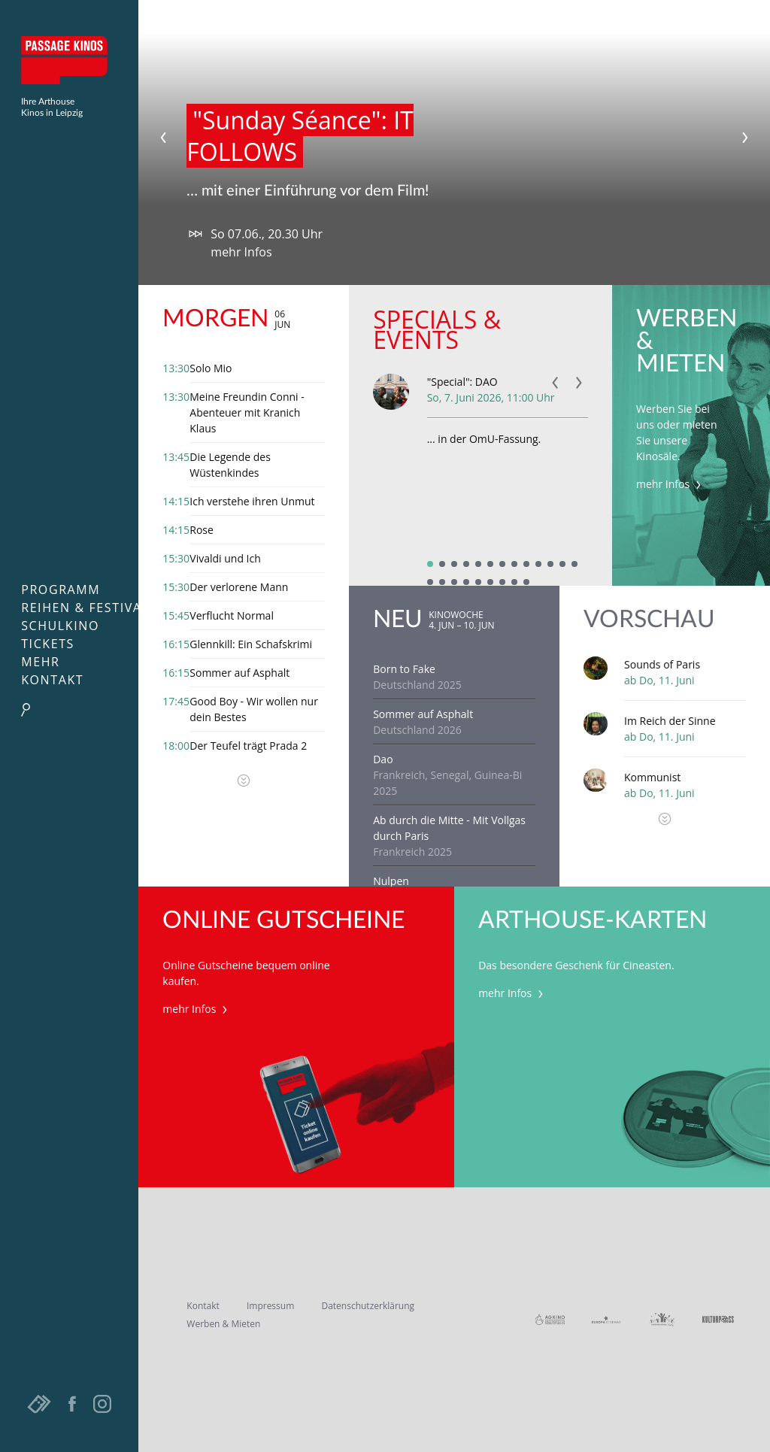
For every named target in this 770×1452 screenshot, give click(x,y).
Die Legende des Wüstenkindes (230, 465)
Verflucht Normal (231, 615)
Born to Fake (404, 669)
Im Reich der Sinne (670, 721)
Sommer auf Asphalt (239, 672)
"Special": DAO (462, 381)
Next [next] (745, 138)
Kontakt (52, 679)
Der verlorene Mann (238, 587)
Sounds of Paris (662, 664)
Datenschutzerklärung (367, 1305)
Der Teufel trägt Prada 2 (248, 745)
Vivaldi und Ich (225, 558)
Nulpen (391, 881)
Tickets (47, 643)
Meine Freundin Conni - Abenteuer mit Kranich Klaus (246, 412)
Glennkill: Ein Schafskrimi (250, 644)
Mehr (40, 661)
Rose (201, 530)
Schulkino (60, 625)
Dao (383, 759)
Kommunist (652, 777)
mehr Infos (241, 252)
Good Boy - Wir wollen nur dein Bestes (253, 709)
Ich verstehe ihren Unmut (251, 501)
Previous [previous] (163, 138)
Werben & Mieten (223, 1323)
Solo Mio (210, 368)
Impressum (270, 1305)
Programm (60, 589)
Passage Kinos (69, 60)
